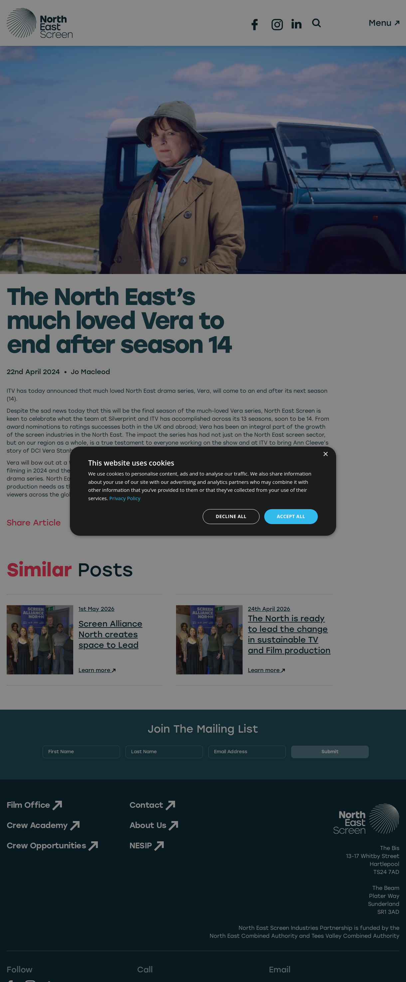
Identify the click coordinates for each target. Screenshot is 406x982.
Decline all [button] (231, 516)
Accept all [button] (291, 516)
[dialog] (203, 490)
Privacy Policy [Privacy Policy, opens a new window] (125, 498)
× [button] (325, 454)
